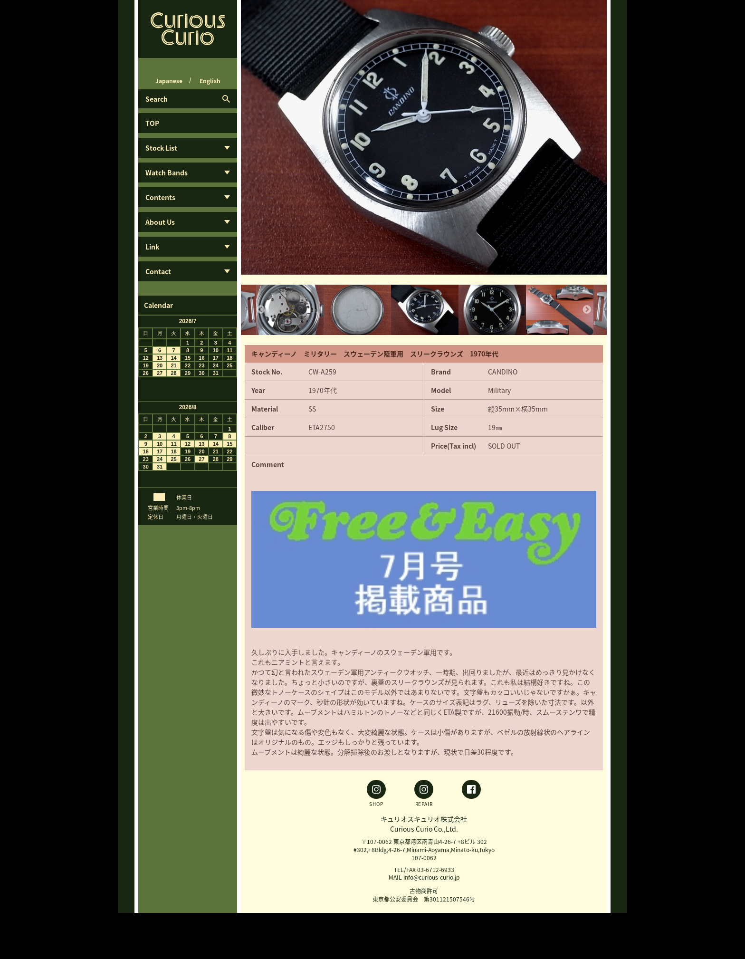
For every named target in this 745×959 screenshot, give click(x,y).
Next (586, 309)
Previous (260, 309)
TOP (152, 123)
